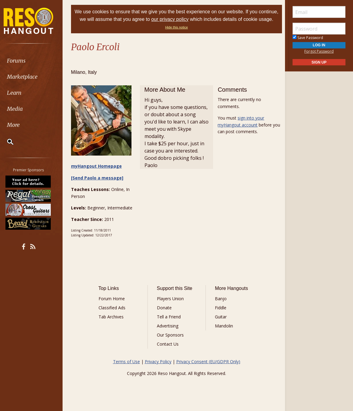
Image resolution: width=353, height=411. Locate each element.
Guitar (220, 317)
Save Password (308, 37)
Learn (20, 92)
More (19, 124)
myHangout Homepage (98, 166)
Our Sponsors (170, 335)
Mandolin (224, 326)
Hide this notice (184, 27)
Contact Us (168, 344)
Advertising (168, 326)
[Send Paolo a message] (99, 178)
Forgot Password (319, 51)
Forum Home (113, 299)
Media (20, 108)
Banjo (220, 299)
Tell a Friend (169, 317)
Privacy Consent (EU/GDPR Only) (208, 362)
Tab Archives (112, 317)
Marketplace (28, 76)
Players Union (170, 299)
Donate (164, 308)
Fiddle (220, 308)
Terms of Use (126, 362)
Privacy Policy (158, 362)
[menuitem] (34, 61)
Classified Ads (113, 308)
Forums (22, 60)
